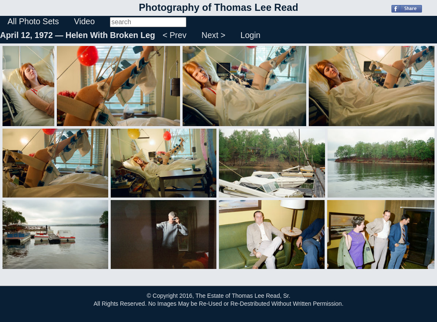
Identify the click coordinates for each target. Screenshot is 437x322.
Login (251, 35)
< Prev (174, 35)
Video (84, 21)
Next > (213, 35)
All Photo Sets (33, 21)
